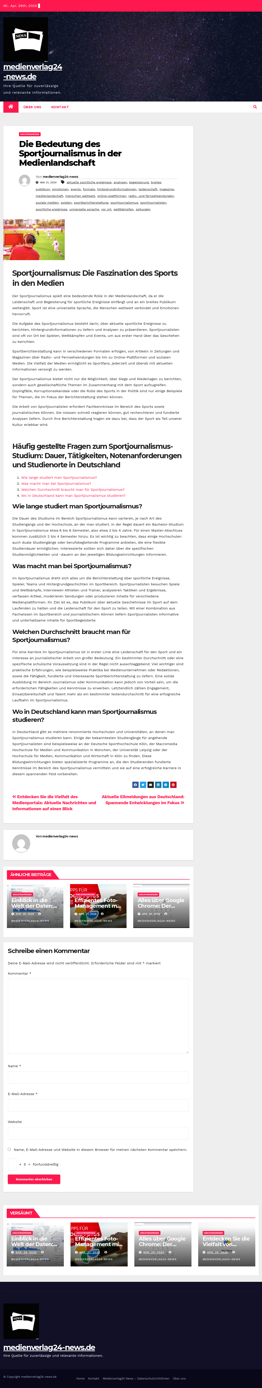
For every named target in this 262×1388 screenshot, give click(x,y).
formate (89, 189)
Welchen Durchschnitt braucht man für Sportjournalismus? (73, 489)
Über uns (32, 107)
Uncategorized (29, 134)
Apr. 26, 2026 (153, 1252)
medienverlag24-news (60, 177)
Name (14, 1066)
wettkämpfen (124, 209)
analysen (120, 182)
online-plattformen (111, 196)
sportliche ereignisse (51, 209)
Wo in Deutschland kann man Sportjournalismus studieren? (73, 495)
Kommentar (19, 973)
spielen (66, 202)
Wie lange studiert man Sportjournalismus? (59, 477)
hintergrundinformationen (117, 189)
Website (15, 1122)
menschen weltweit (80, 196)
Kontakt (60, 107)
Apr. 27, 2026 (89, 1252)
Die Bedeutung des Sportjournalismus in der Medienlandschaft (70, 153)
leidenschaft (148, 189)
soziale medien (47, 202)
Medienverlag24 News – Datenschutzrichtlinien (136, 1378)
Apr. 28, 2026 (26, 1252)
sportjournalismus (124, 202)
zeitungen (143, 209)
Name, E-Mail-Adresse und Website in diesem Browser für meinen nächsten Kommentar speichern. (100, 1150)
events (76, 189)
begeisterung (139, 182)
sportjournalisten (153, 202)
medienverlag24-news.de (49, 1347)
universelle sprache (84, 209)
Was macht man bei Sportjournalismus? (56, 483)
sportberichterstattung (91, 202)
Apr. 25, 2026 (217, 1252)
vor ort (106, 209)
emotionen (60, 189)
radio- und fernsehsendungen (151, 196)
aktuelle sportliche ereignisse (89, 182)
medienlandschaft (49, 196)
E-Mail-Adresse (22, 1094)
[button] (255, 107)
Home (80, 1378)
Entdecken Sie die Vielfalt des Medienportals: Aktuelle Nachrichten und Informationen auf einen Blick (54, 802)
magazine (167, 189)
